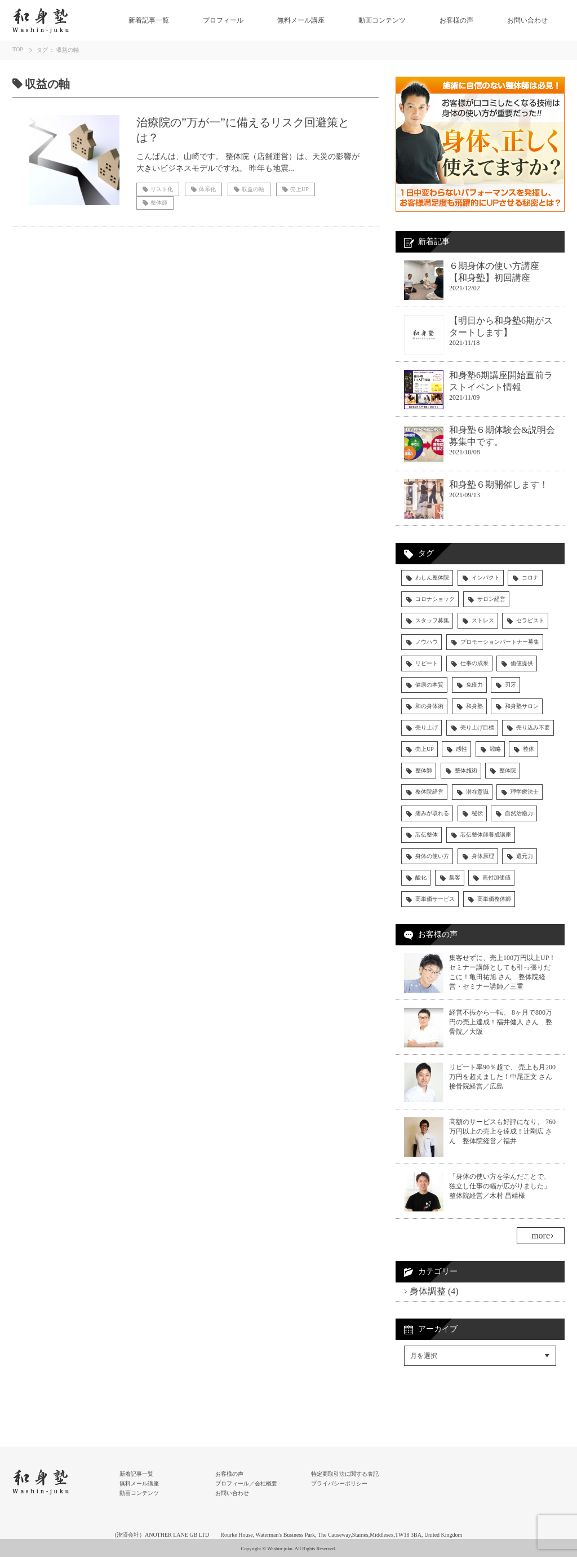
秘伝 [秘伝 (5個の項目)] (477, 813)
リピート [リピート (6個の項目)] (426, 663)
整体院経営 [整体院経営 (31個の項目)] (429, 792)
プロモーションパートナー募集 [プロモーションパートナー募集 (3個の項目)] (499, 642)
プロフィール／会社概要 (246, 1483)
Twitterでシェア (432, 1394)
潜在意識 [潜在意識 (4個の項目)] (477, 792)
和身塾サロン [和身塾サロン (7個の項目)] (522, 706)
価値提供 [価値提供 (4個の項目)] (522, 663)
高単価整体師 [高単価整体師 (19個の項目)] (494, 899)
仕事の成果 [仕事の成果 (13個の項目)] (474, 663)
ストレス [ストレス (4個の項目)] (483, 620)
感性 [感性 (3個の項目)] (461, 749)
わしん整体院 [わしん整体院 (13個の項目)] (432, 577)
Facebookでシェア (436, 1382)
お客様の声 (456, 20)
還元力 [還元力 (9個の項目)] (524, 856)
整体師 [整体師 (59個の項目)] (423, 770)
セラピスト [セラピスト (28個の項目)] (530, 620)
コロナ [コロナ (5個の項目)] (530, 577)
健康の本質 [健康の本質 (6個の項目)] (429, 685)
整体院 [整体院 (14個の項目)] (507, 770)
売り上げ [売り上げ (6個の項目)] (426, 727)
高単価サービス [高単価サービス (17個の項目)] (435, 899)
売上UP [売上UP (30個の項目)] (424, 749)
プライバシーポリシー (339, 1483)
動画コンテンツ (382, 20)
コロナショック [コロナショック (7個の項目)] (435, 599)
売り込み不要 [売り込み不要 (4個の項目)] (533, 727)
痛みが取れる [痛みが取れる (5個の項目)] (432, 813)
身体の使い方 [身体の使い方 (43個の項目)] (432, 856)
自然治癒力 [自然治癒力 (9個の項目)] (519, 813)
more (540, 1235)
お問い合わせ (527, 20)
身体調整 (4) (434, 1291)
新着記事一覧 (148, 20)
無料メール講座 (301, 20)
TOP (17, 49)
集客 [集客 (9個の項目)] (454, 877)
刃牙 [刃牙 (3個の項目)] (510, 685)
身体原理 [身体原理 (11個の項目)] (483, 856)
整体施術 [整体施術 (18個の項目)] (466, 770)
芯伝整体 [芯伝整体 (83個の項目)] (426, 834)
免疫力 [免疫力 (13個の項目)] (474, 685)
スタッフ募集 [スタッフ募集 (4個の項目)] (432, 620)
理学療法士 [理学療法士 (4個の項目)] (525, 792)
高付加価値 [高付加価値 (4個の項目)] (496, 877)
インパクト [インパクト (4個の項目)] (486, 577)
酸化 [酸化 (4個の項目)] (421, 877)
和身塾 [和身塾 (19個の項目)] (474, 706)
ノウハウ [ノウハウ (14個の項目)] (426, 642)
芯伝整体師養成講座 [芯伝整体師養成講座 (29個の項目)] (485, 834)
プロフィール (223, 20)
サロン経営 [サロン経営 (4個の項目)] (491, 599)
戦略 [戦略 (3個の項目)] (495, 749)
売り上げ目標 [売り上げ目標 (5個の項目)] (477, 727)
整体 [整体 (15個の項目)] (528, 749)
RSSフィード (427, 1406)
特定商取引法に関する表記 (345, 1474)
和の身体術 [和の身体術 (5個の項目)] (429, 706)
